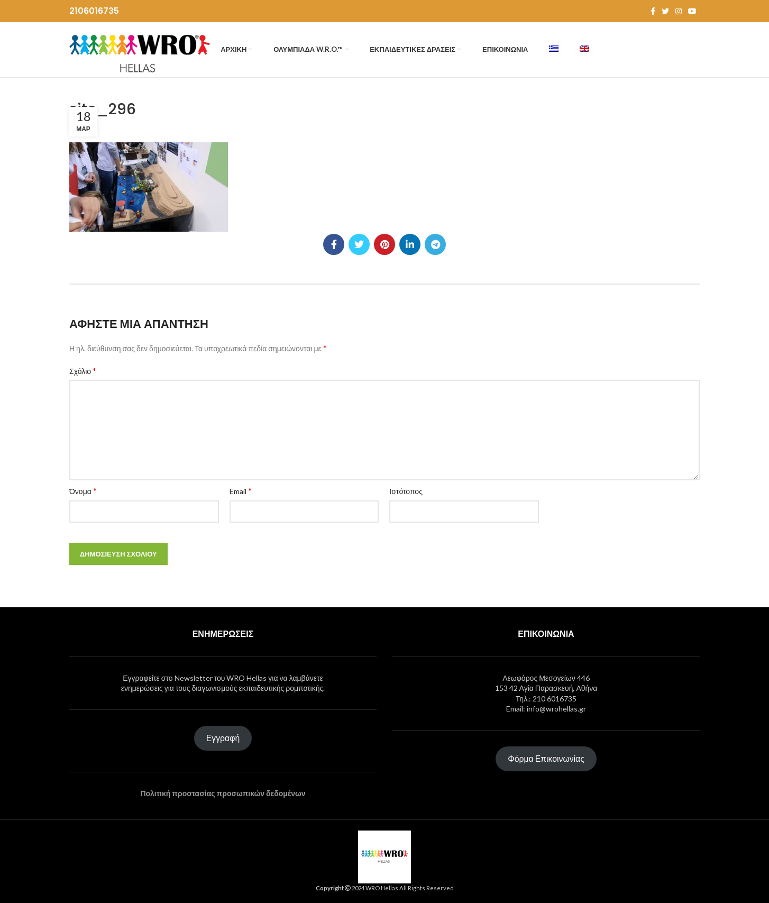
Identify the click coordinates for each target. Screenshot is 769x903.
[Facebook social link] (652, 11)
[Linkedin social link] (409, 244)
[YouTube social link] (692, 11)
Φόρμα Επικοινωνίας (546, 758)
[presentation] (616, 508)
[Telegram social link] (435, 244)
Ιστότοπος (406, 491)
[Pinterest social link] (384, 244)
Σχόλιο (82, 371)
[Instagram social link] (678, 11)
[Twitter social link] (665, 11)
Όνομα (83, 491)
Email (241, 491)
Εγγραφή (223, 738)
